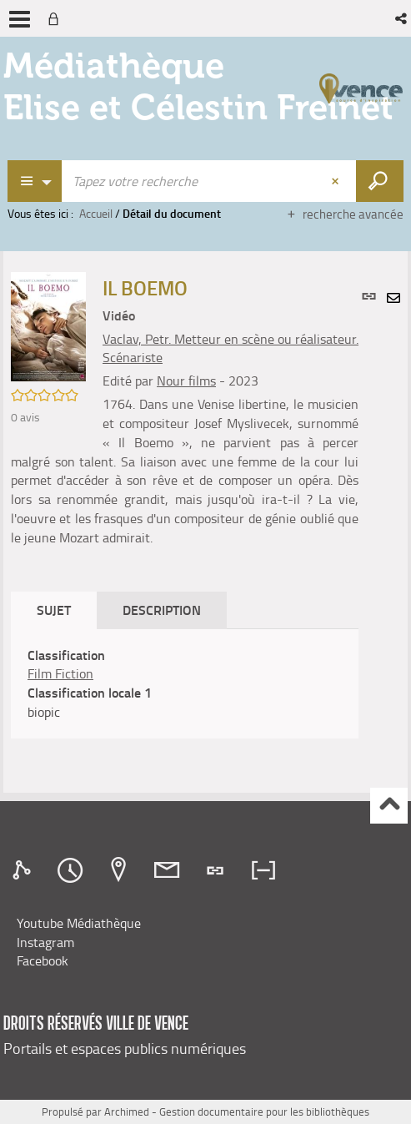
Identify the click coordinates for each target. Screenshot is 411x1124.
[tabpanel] (185, 684)
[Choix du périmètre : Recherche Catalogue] (35, 181)
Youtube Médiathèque (79, 923)
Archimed (126, 1111)
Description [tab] (162, 609)
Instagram (45, 942)
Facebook (42, 960)
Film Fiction (60, 673)
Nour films (186, 380)
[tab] (24, 870)
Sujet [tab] (54, 609)
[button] (402, 18)
